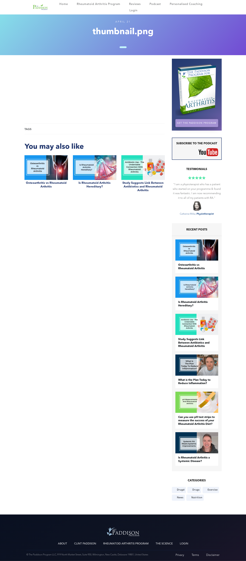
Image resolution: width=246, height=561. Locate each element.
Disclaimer (212, 555)
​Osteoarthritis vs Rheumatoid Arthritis (46, 175)
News (180, 497)
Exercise (213, 489)
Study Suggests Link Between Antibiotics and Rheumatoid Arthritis (143, 175)
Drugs (196, 489)
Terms (195, 555)
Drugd (181, 489)
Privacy (180, 555)
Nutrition (196, 497)
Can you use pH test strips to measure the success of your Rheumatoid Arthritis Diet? (196, 421)
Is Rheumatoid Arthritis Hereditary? (94, 175)
